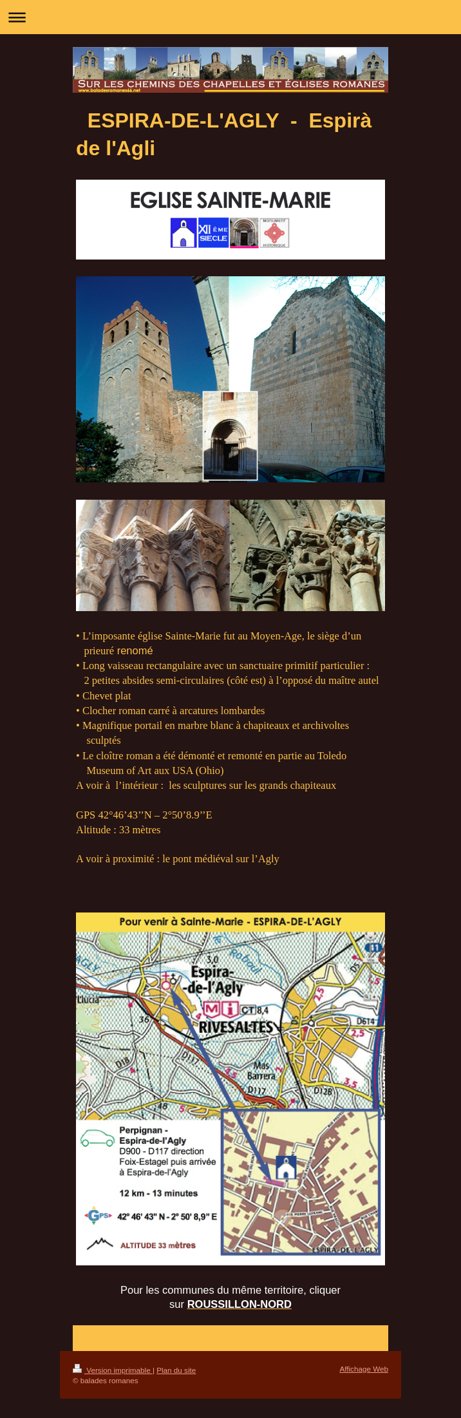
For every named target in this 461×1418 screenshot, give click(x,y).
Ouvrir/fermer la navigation (230, 17)
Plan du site (176, 1370)
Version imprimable (113, 1370)
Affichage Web (363, 1369)
